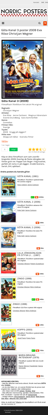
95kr (40, 248)
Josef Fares (21, 338)
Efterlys (19, 402)
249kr (40, 223)
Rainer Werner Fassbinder (28, 366)
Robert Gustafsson (37, 264)
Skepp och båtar (10, 137)
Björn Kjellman (35, 287)
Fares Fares (30, 338)
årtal (33, 391)
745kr (40, 350)
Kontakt (36, 2)
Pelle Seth (21, 210)
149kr (40, 325)
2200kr (39, 197)
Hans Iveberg (22, 185)
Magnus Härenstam (37, 115)
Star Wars (4, 398)
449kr (40, 299)
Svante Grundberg (11, 117)
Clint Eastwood (19, 396)
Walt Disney (40, 396)
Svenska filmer (26, 137)
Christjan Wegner (11, 110)
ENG (46, 2)
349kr (40, 274)
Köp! (14, 149)
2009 (5, 132)
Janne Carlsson (20, 115)
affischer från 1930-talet (18, 398)
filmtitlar (28, 391)
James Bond (30, 396)
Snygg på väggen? (17, 132)
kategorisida (32, 395)
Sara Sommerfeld (29, 117)
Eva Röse (7, 115)
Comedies (7, 122)
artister (22, 391)
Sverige (6, 127)
